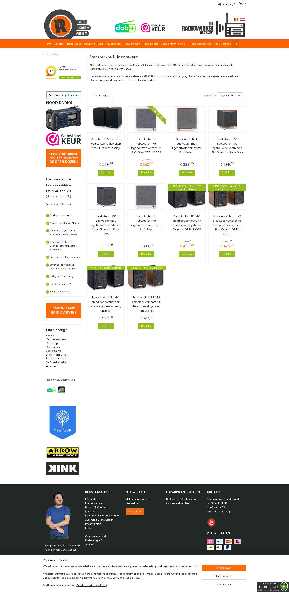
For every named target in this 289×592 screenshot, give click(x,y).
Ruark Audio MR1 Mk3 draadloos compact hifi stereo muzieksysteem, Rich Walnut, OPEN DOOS (227, 225)
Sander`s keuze (93, 44)
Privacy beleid (93, 524)
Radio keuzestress (56, 339)
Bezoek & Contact (95, 507)
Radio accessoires (200, 44)
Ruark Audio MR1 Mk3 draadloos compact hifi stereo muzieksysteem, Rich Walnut (146, 304)
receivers (208, 65)
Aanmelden (135, 511)
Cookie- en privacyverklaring (92, 585)
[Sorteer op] (230, 96)
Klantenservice (93, 503)
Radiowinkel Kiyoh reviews (182, 499)
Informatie (91, 499)
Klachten (90, 511)
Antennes (51, 366)
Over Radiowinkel (95, 536)
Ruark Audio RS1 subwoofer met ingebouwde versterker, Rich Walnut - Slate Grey (227, 145)
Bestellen (106, 172)
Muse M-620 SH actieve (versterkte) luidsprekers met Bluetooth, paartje (105, 143)
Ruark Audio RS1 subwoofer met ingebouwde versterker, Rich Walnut (187, 145)
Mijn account (227, 4)
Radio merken (132, 44)
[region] (120, 576)
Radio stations (222, 44)
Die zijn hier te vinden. (120, 69)
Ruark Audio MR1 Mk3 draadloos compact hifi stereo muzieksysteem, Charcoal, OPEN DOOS (186, 222)
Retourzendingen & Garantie (102, 515)
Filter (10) (101, 95)
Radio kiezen (150, 44)
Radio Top (52, 343)
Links (88, 528)
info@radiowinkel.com (64, 549)
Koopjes (59, 44)
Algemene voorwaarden (99, 520)
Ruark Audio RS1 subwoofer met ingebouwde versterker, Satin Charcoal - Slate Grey (106, 225)
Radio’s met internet (57, 358)
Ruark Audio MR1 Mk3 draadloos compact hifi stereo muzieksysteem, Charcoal (106, 304)
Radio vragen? (93, 540)
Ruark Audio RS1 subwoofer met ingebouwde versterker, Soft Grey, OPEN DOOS (146, 145)
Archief (89, 544)
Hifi (236, 44)
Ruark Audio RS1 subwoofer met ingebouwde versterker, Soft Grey (146, 222)
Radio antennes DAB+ (174, 44)
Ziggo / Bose (74, 44)
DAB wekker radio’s (57, 362)
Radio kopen (53, 347)
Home (48, 44)
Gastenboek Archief (178, 503)
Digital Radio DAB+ (56, 355)
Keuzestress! (113, 44)
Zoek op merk (53, 351)
